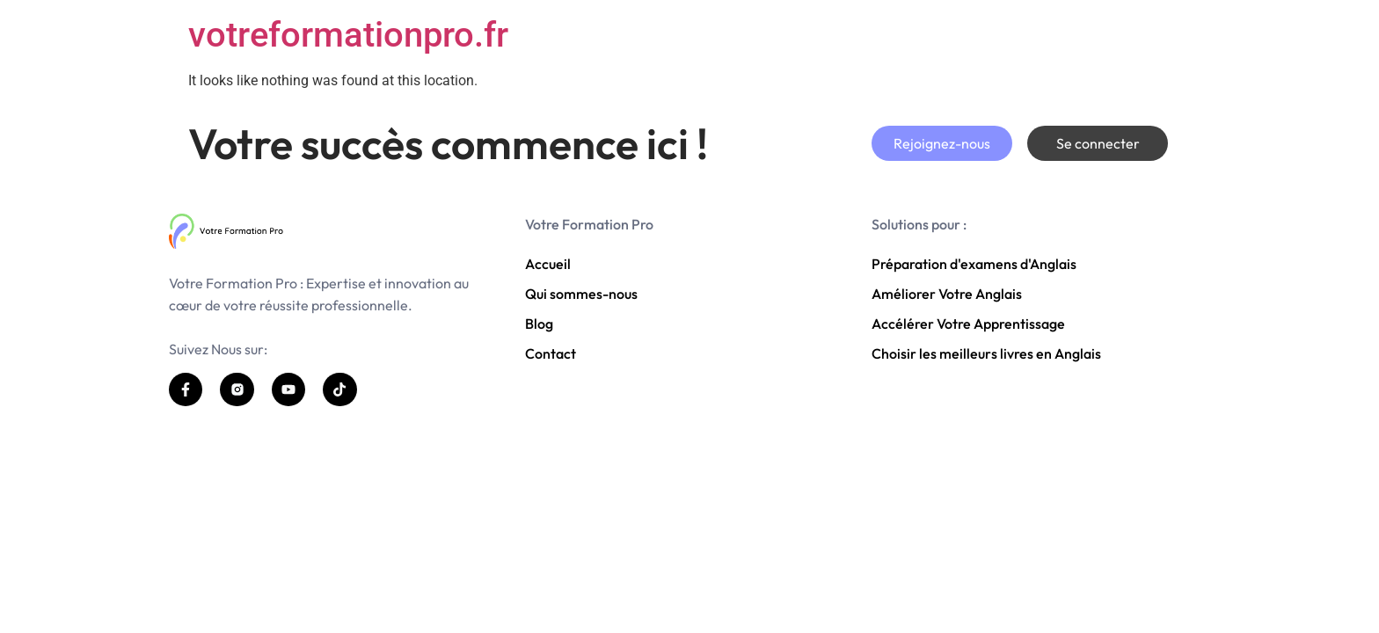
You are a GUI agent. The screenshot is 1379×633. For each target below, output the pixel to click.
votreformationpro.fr (348, 34)
